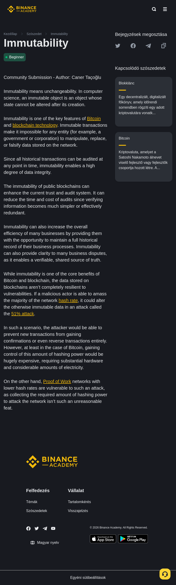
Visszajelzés (78, 511)
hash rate (68, 300)
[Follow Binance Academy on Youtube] (53, 528)
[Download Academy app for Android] (133, 539)
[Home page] (21, 9)
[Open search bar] (152, 9)
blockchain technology (35, 125)
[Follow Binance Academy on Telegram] (45, 528)
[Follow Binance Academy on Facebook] (28, 528)
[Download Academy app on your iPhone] (103, 539)
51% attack (22, 313)
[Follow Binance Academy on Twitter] (36, 528)
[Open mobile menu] (165, 9)
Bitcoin (94, 118)
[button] (165, 9)
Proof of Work (57, 381)
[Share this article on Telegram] (148, 46)
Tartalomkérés (79, 502)
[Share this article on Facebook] (133, 46)
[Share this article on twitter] (118, 46)
